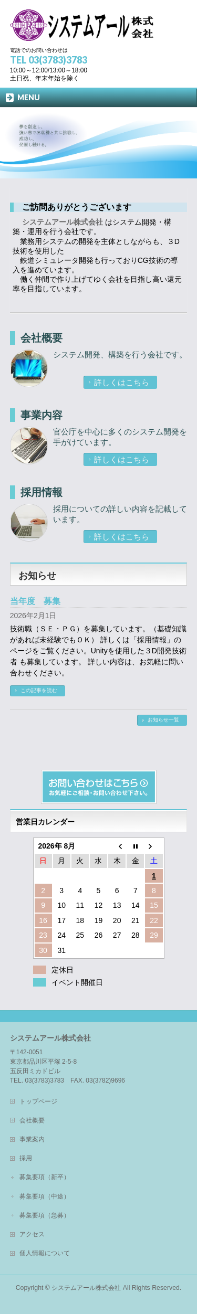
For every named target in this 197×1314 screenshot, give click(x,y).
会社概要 (41, 338)
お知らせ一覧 (163, 720)
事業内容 (41, 415)
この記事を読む (38, 690)
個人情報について (44, 1253)
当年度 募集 (35, 601)
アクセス (32, 1234)
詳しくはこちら (121, 382)
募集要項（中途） (44, 1196)
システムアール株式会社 (86, 1287)
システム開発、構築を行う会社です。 (120, 354)
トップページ (38, 1101)
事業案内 (32, 1139)
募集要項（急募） (44, 1215)
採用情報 (41, 492)
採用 (25, 1158)
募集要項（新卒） (44, 1177)
